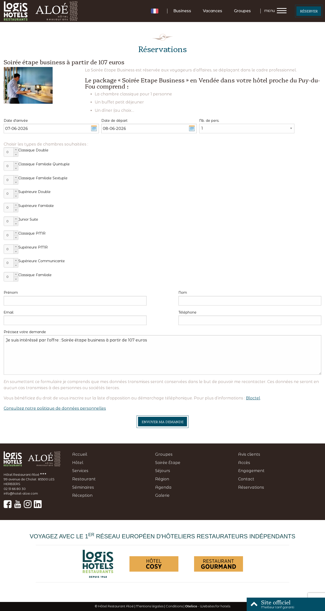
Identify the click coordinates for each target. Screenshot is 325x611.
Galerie (162, 495)
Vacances (212, 11)
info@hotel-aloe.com (21, 493)
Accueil (79, 454)
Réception (82, 495)
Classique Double (33, 150)
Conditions (174, 606)
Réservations (251, 487)
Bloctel (253, 398)
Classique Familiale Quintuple (44, 164)
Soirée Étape (167, 462)
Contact (246, 479)
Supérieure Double (34, 192)
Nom (182, 292)
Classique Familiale (35, 275)
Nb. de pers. (209, 120)
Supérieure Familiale (36, 206)
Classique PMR (32, 233)
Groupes (242, 11)
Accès (244, 462)
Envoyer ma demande (163, 421)
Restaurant (84, 479)
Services (80, 470)
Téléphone (187, 312)
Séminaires (83, 487)
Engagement (251, 470)
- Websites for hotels (207, 606)
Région (162, 479)
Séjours (162, 470)
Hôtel (77, 462)
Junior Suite (28, 219)
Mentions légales (149, 606)
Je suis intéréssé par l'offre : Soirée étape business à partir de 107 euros (162, 355)
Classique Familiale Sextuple (43, 178)
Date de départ (114, 120)
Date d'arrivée (16, 120)
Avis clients (249, 454)
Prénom (11, 292)
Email (8, 312)
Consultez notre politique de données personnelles (55, 408)
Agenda (163, 487)
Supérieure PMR (33, 247)
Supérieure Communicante (41, 261)
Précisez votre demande (25, 332)
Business (182, 11)
